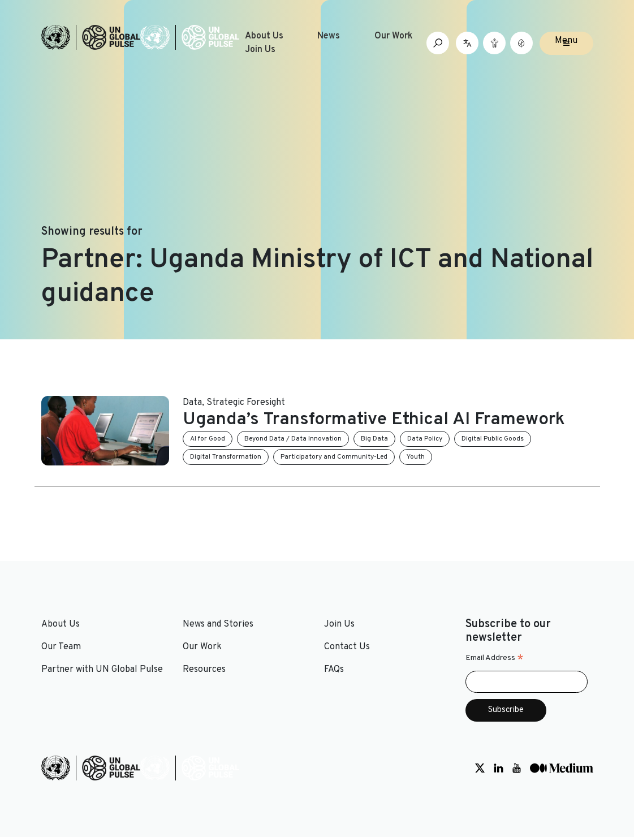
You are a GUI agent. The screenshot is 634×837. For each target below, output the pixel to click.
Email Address (494, 658)
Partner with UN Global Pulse (102, 669)
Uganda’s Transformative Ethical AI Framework (374, 419)
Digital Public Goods (493, 438)
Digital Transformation (225, 456)
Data (192, 402)
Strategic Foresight (245, 402)
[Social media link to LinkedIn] (498, 768)
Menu (566, 40)
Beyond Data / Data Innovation (293, 438)
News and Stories (218, 624)
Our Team (61, 647)
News (328, 36)
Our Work (393, 36)
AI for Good (207, 438)
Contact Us (347, 647)
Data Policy (424, 438)
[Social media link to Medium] (561, 768)
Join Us (260, 49)
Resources (204, 669)
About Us (264, 36)
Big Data (374, 438)
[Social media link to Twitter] (480, 768)
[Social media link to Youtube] (516, 768)
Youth (416, 456)
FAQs (334, 669)
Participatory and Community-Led (334, 456)
